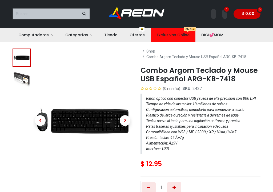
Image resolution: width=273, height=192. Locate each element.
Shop (150, 51)
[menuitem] (36, 35)
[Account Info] (213, 14)
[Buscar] (84, 14)
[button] (40, 120)
